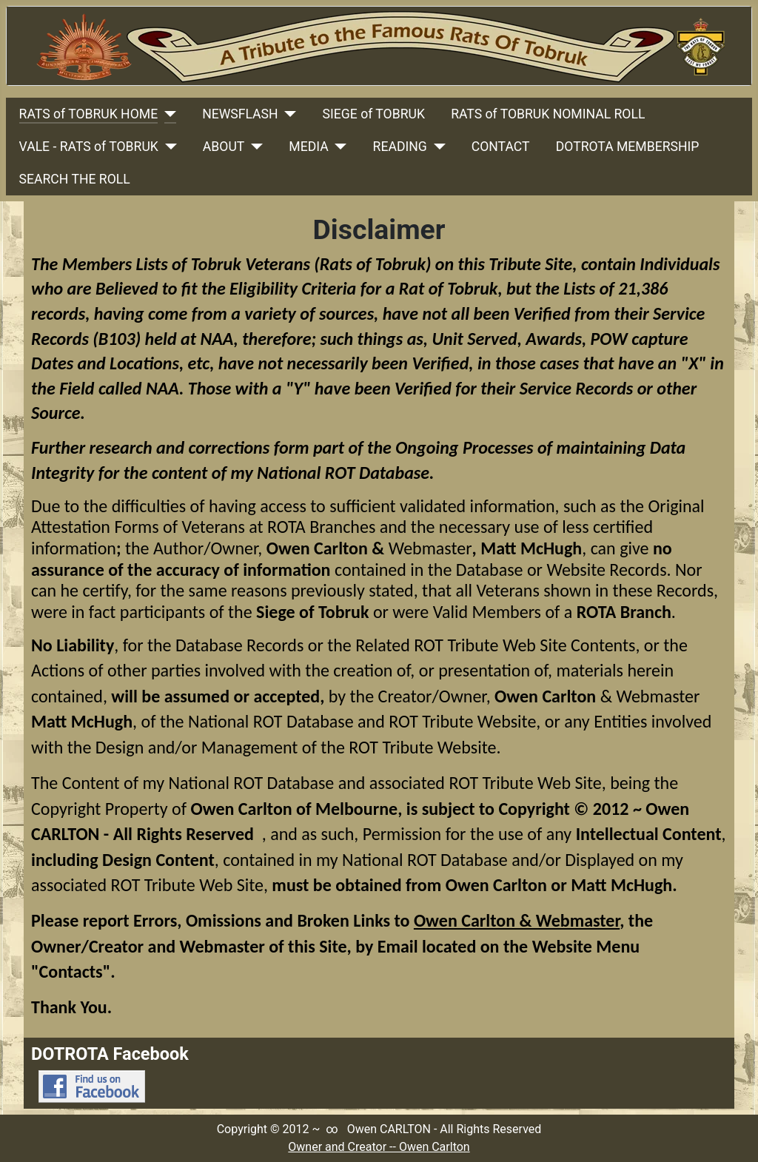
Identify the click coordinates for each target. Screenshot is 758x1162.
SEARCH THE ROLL (74, 179)
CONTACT (501, 146)
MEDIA (308, 146)
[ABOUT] (253, 146)
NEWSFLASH (240, 114)
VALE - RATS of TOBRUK (88, 146)
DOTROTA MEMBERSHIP (628, 146)
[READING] (436, 146)
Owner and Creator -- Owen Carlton (378, 1147)
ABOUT (223, 146)
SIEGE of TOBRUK (374, 114)
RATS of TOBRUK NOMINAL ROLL (548, 114)
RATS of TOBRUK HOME (88, 114)
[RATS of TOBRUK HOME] (167, 114)
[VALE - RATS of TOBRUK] (167, 146)
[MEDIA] (338, 146)
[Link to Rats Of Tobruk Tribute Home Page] (379, 46)
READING (400, 146)
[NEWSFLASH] (287, 114)
